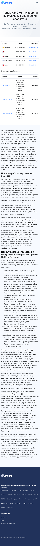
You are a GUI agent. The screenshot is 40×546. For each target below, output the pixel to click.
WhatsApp (13, 490)
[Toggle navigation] (37, 2)
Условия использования (8, 523)
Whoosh (27, 499)
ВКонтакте (4, 490)
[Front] (6, 2)
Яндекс (24, 495)
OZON (11, 503)
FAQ (2, 520)
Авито (10, 495)
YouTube (3, 495)
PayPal (24, 503)
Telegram (25, 490)
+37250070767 (7, 113)
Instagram (17, 495)
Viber (19, 490)
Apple (15, 499)
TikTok (3, 499)
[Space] (6, 475)
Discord (36, 495)
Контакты (4, 517)
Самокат (30, 503)
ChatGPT (34, 499)
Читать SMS (33, 47)
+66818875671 (6, 85)
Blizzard (9, 499)
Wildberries (4, 503)
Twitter (3, 507)
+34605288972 (7, 99)
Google (32, 490)
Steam (30, 495)
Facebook (10, 507)
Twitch (21, 499)
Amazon (17, 503)
